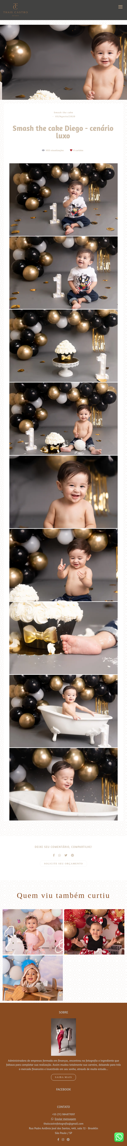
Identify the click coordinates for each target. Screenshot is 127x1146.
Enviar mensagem (65, 1112)
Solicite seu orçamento (63, 863)
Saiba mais (63, 1070)
